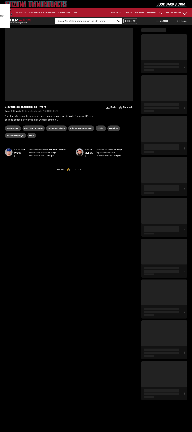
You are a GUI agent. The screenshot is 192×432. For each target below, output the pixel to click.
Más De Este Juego (33, 128)
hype (31, 135)
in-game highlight (15, 135)
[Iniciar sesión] (175, 12)
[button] (161, 13)
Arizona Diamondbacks (81, 128)
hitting (101, 128)
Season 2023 (13, 128)
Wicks (17, 153)
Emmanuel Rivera (56, 128)
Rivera (89, 153)
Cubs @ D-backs (13, 111)
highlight (113, 128)
